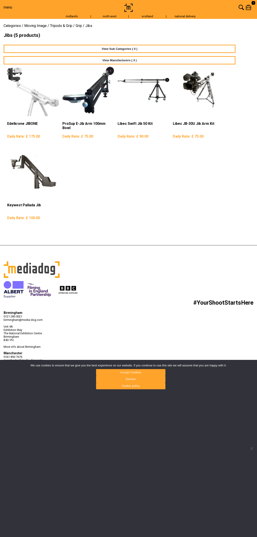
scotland (147, 16)
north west (109, 16)
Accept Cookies (130, 372)
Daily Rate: (23, 136)
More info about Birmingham (22, 346)
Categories (12, 26)
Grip (79, 26)
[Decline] (251, 448)
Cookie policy (131, 385)
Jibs (88, 26)
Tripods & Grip (61, 26)
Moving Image (35, 26)
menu (8, 7)
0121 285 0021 (13, 316)
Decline (131, 379)
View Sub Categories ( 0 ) (119, 49)
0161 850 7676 (13, 357)
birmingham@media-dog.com (23, 319)
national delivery (185, 16)
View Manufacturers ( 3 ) (119, 60)
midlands (72, 16)
